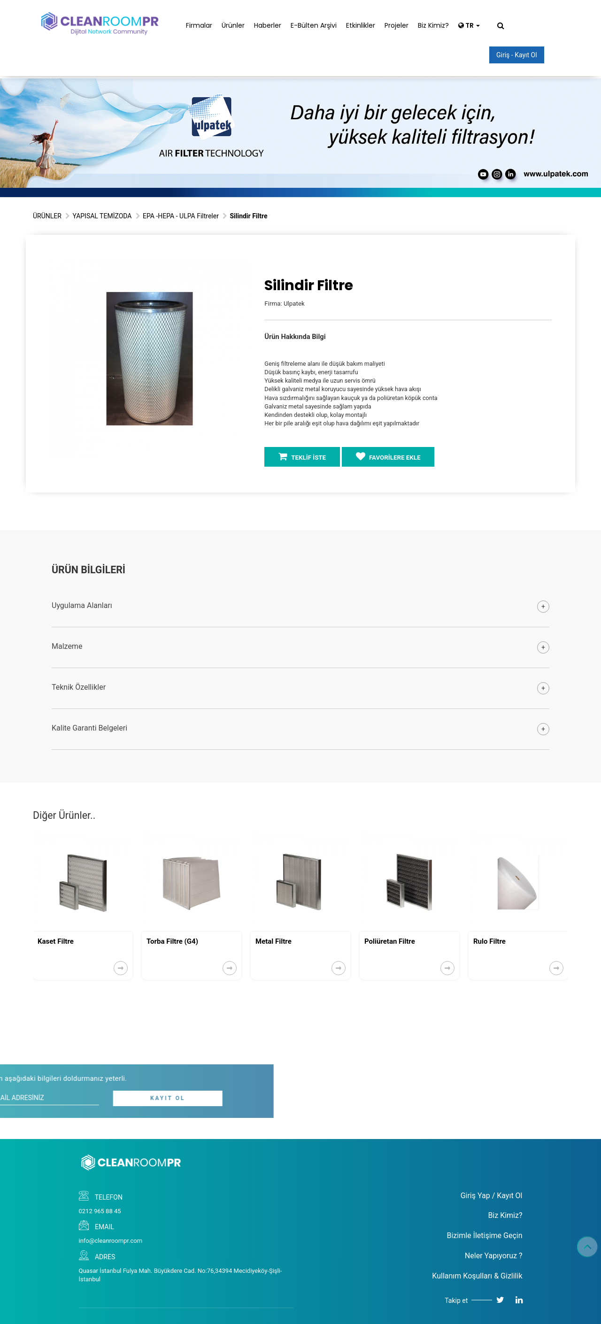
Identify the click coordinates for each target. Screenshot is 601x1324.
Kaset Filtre (56, 941)
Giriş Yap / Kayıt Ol (492, 1195)
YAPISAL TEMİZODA (101, 216)
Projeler (396, 25)
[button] (241, 266)
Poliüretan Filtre (389, 941)
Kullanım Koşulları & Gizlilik (477, 1275)
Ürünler (233, 25)
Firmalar (199, 25)
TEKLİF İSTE (302, 456)
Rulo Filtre (489, 941)
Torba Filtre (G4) (172, 941)
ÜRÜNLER (47, 216)
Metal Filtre (273, 941)
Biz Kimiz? (433, 25)
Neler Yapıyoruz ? (494, 1255)
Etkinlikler (360, 25)
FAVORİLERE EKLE (388, 456)
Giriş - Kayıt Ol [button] (516, 55)
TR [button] (469, 25)
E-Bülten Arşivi (314, 25)
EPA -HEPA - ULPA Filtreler (181, 216)
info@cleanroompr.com (111, 1240)
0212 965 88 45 (100, 1211)
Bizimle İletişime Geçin (484, 1235)
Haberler (267, 25)
